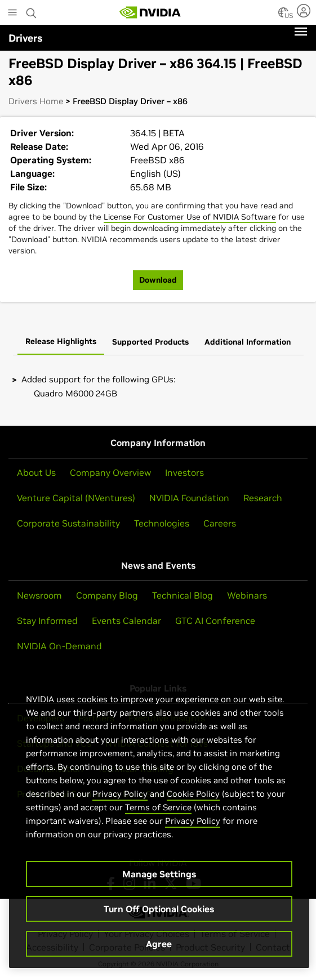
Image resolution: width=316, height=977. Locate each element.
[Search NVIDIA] (31, 10)
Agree (159, 948)
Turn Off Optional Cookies (159, 914)
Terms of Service (158, 812)
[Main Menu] (12, 13)
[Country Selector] (283, 15)
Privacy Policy (120, 798)
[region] (159, 824)
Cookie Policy (193, 798)
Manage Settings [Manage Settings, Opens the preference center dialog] (159, 879)
